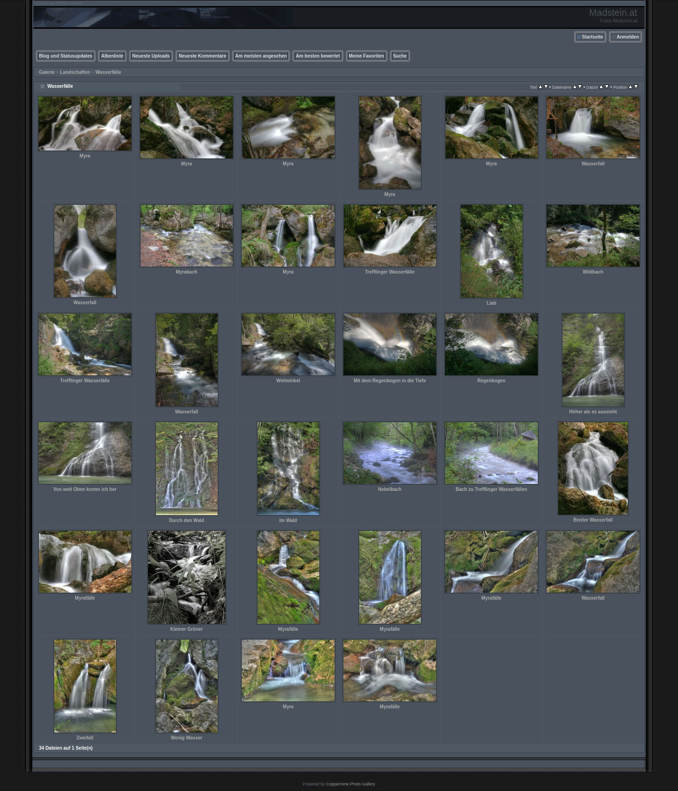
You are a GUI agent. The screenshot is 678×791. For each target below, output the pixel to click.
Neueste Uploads (151, 56)
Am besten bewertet (318, 56)
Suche (400, 56)
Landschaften (75, 72)
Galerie (47, 72)
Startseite (592, 36)
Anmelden (628, 36)
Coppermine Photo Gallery (350, 784)
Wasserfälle (108, 72)
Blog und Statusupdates (65, 56)
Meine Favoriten (366, 56)
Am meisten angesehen (261, 56)
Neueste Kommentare (202, 56)
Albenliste (112, 56)
